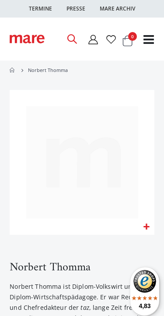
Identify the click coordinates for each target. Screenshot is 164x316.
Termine (40, 8)
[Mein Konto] (92, 39)
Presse (75, 8)
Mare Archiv (117, 8)
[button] (146, 227)
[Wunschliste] (111, 39)
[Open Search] (71, 39)
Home (13, 70)
